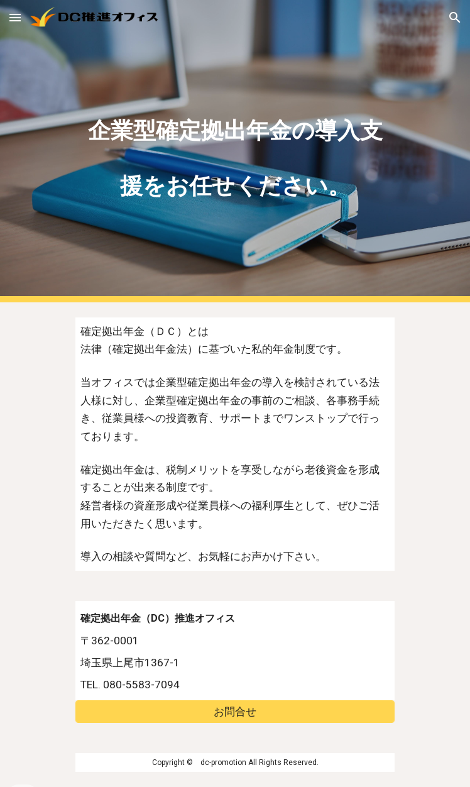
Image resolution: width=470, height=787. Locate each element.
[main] (234, 151)
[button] (15, 17)
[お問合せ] (234, 711)
